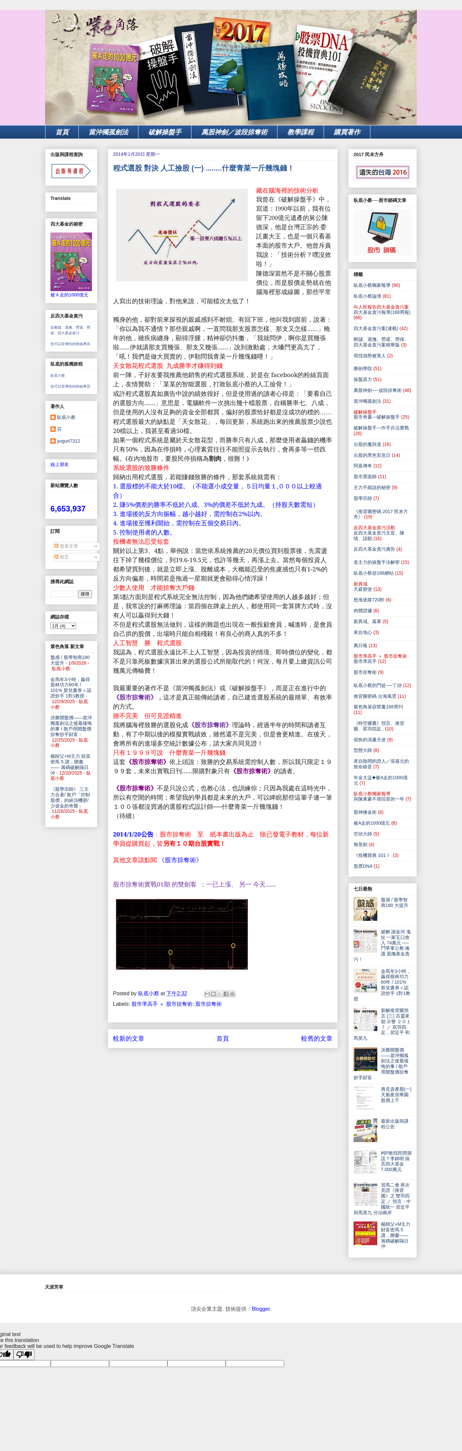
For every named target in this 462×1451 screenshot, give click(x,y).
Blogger (261, 1309)
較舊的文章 (316, 1038)
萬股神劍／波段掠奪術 (234, 132)
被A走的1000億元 (372, 823)
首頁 (62, 132)
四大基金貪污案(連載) (376, 328)
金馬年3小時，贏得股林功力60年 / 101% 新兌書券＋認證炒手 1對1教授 (70, 687)
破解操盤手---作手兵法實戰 (381, 427)
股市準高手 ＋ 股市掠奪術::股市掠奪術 (176, 1004)
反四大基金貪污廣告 (374, 549)
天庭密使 (363, 589)
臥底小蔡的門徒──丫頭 (378, 685)
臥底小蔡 (57, 375)
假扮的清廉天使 (370, 739)
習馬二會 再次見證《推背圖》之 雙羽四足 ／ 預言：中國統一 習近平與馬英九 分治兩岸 (382, 1198)
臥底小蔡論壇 (367, 296)
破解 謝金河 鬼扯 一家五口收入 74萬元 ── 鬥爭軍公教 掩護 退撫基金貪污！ (382, 945)
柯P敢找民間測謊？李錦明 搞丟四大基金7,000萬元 (396, 1161)
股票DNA (363, 866)
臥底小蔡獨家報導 (372, 285)
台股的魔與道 (367, 444)
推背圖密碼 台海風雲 (375, 696)
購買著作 (347, 132)
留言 (61, 557)
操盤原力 (363, 379)
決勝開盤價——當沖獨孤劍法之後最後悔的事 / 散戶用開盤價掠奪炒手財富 (71, 726)
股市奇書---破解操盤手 (377, 417)
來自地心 (363, 632)
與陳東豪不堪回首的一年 (379, 799)
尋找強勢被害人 (370, 355)
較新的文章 (128, 1038)
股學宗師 (363, 498)
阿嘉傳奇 (363, 465)
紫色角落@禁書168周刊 (378, 706)
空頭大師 (363, 833)
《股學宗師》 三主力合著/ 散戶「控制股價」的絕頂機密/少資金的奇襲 (70, 797)
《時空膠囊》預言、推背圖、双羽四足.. (379, 726)
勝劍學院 (363, 368)
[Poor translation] (24, 1354)
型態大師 (363, 750)
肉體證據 (363, 610)
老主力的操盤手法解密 (377, 562)
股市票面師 (365, 476)
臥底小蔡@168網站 (374, 573)
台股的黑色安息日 (372, 455)
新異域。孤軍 (367, 621)
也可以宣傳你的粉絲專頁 (70, 344)
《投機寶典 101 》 (372, 855)
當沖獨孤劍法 (108, 132)
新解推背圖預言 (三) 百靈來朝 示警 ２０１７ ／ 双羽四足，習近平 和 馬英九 (382, 1024)
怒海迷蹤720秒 (369, 599)
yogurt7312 (68, 441)
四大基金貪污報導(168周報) (382, 312)
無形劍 (360, 844)
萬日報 (360, 645)
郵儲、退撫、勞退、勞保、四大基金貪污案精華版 (381, 342)
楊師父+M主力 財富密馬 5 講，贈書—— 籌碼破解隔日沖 (70, 764)
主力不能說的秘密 (372, 487)
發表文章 (66, 546)
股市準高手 (365, 661)
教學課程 (300, 132)
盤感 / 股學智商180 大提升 (394, 902)
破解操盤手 (164, 132)
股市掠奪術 (365, 672)
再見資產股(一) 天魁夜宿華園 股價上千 (396, 1094)
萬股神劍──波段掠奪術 (378, 390)
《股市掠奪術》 (180, 860)
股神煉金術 (365, 812)
